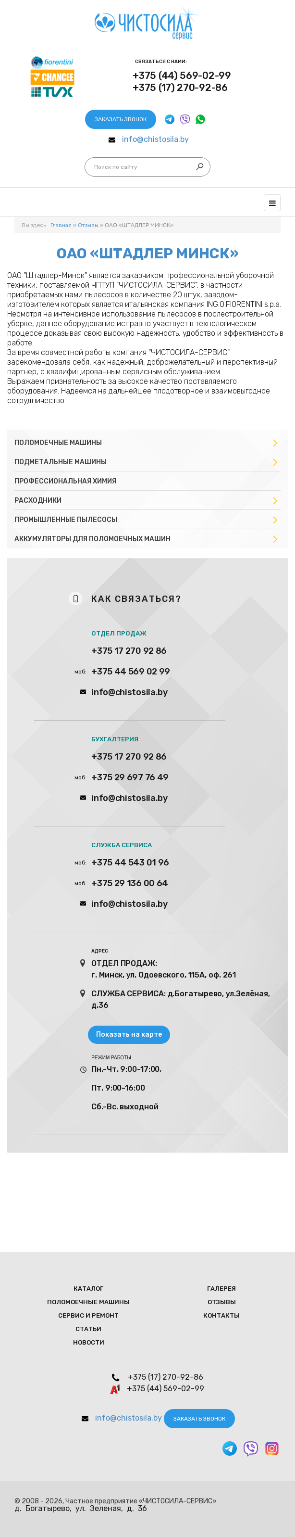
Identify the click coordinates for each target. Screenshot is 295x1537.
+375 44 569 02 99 (130, 671)
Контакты (221, 1315)
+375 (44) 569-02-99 (182, 75)
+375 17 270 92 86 (129, 651)
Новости (88, 1342)
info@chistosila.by (155, 139)
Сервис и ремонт (88, 1315)
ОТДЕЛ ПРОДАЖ (119, 633)
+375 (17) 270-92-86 (180, 87)
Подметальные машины (60, 462)
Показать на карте (129, 1034)
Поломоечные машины (58, 443)
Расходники (37, 500)
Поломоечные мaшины (88, 1302)
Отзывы (88, 225)
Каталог (88, 1288)
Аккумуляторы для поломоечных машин (92, 539)
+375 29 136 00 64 (129, 883)
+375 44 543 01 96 (130, 862)
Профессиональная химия (65, 481)
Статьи (88, 1329)
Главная (61, 225)
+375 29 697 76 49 (130, 777)
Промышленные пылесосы (65, 520)
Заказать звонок (121, 119)
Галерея (221, 1288)
